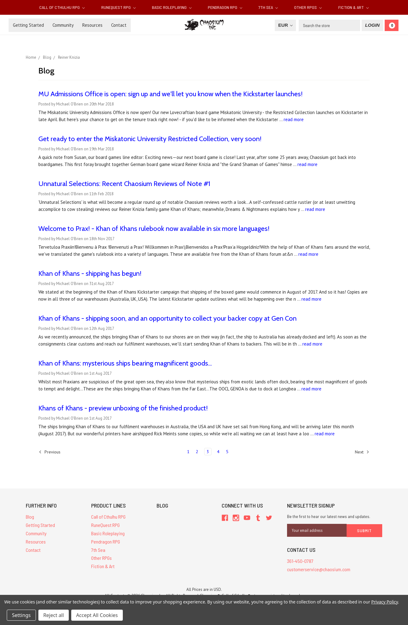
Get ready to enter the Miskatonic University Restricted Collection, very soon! (150, 139)
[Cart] (391, 25)
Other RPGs (308, 7)
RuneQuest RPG (118, 7)
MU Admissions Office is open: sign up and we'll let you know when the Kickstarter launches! (170, 94)
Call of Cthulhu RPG (62, 7)
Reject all (53, 615)
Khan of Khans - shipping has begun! (90, 273)
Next (362, 452)
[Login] (372, 25)
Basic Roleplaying (172, 7)
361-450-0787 (300, 561)
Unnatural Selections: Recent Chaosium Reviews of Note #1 (124, 184)
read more (294, 119)
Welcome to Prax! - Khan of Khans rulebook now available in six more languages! (154, 228)
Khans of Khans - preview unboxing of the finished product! (123, 408)
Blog (30, 517)
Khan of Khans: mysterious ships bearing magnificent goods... (125, 363)
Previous (49, 452)
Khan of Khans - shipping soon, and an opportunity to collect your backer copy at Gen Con (167, 318)
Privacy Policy (384, 602)
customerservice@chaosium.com (318, 569)
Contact (118, 25)
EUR (285, 25)
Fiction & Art (353, 7)
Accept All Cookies (97, 615)
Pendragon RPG (225, 7)
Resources (92, 25)
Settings (21, 615)
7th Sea (268, 7)
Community (63, 25)
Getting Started (28, 25)
